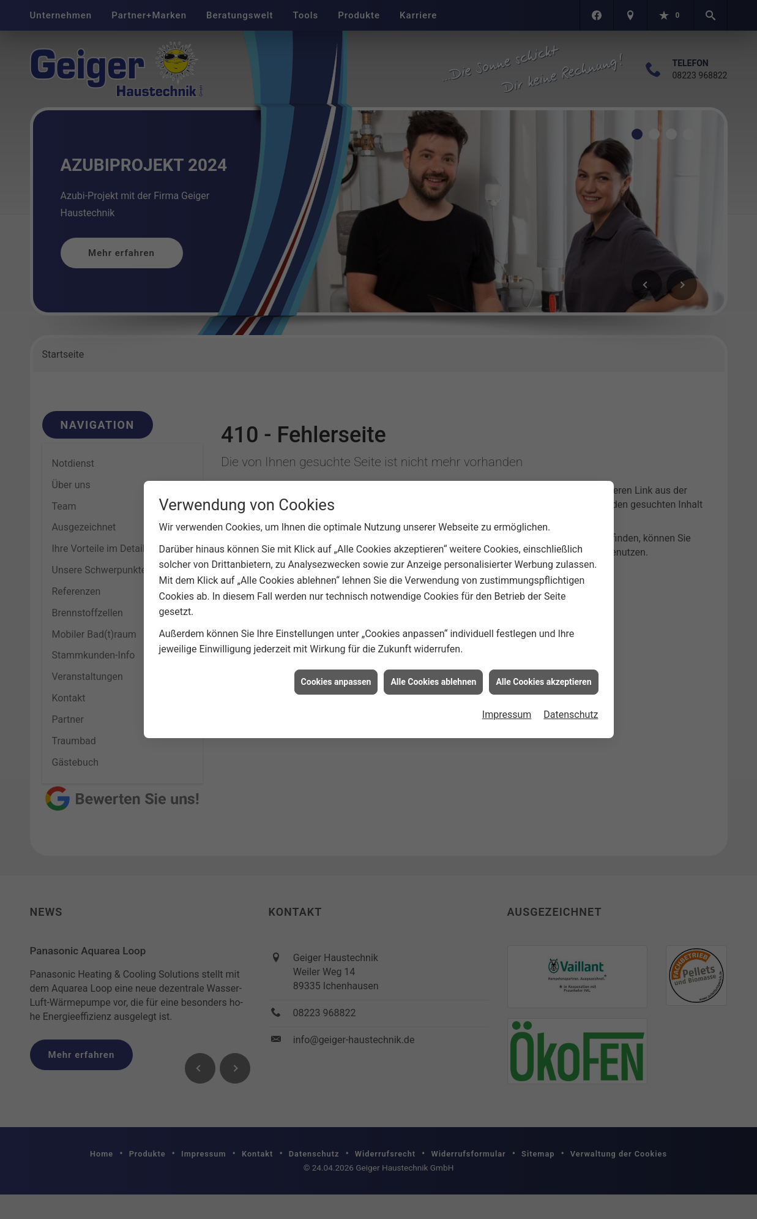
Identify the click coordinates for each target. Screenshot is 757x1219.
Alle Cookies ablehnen (433, 671)
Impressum (507, 705)
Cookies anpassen (336, 671)
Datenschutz (570, 705)
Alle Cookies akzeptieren (543, 671)
